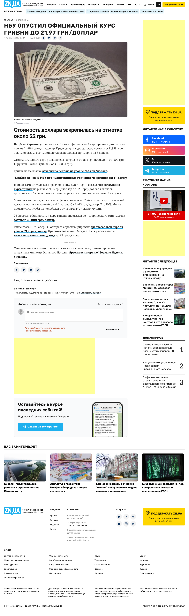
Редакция (54, 524)
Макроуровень (11, 564)
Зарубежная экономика (60, 560)
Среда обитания (102, 564)
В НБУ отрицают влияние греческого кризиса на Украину (82, 178)
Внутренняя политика (14, 556)
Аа (158, 5)
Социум (143, 556)
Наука (97, 556)
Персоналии (55, 573)
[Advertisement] (54, 366)
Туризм (143, 569)
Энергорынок (10, 569)
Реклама (54, 520)
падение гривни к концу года (34, 235)
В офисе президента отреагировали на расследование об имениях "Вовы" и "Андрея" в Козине (159, 382)
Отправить (112, 329)
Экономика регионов (14, 577)
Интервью (94, 4)
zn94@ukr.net (73, 533)
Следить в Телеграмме (40, 426)
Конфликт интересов (59, 564)
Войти (151, 5)
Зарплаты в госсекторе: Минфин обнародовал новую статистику (158, 288)
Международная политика (16, 560)
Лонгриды (108, 4)
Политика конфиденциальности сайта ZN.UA (164, 606)
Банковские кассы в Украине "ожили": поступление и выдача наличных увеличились (157, 304)
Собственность (147, 573)
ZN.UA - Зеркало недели (164, 213)
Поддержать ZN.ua (174, 5)
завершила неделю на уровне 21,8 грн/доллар (74, 171)
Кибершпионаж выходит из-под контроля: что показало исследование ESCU (158, 320)
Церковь (98, 569)
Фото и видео (77, 4)
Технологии (100, 560)
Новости (51, 4)
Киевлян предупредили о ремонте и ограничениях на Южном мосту (157, 273)
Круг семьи (145, 564)
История (144, 560)
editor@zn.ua (83, 540)
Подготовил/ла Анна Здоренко (35, 280)
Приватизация (11, 573)
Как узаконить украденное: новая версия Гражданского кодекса (159, 366)
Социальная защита (58, 556)
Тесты (120, 4)
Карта (53, 529)
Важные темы (13, 11)
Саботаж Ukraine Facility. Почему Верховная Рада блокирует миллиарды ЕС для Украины (158, 349)
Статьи (63, 4)
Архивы (53, 515)
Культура (99, 573)
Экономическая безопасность (63, 569)
